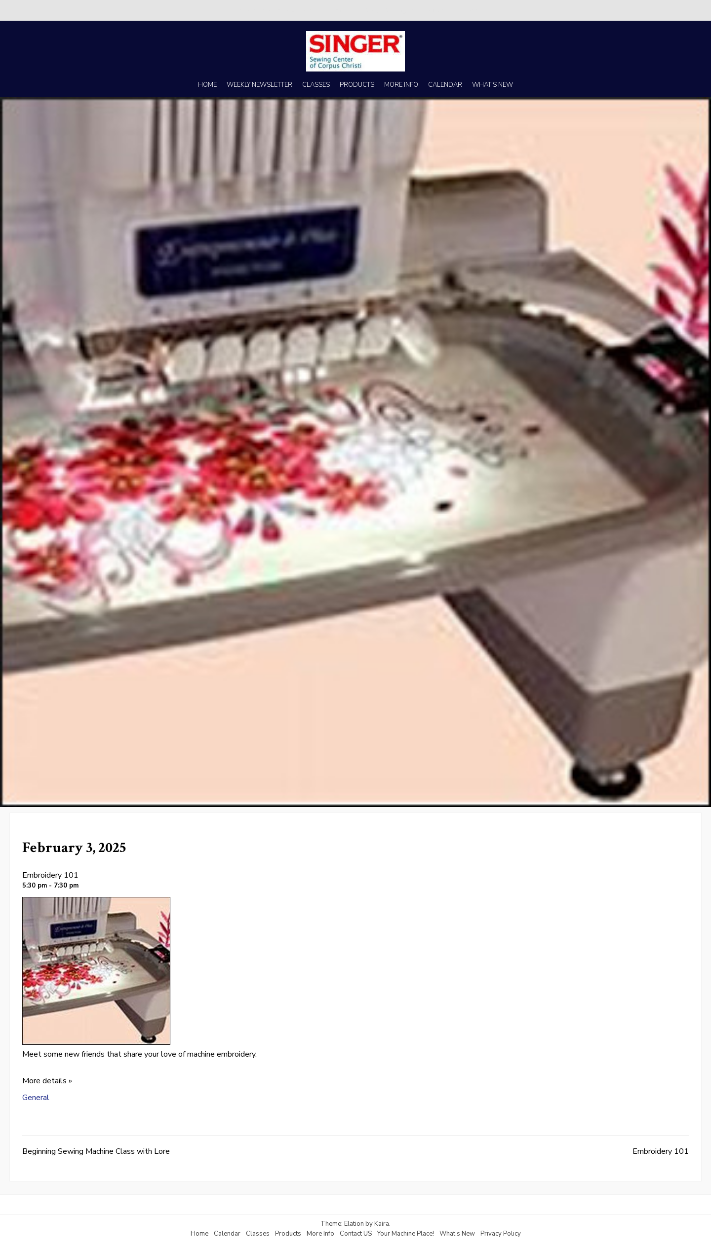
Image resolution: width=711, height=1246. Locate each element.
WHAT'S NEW (492, 84)
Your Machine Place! (405, 1233)
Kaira (381, 1223)
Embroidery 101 (50, 875)
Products (288, 1233)
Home (199, 1233)
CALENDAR (445, 84)
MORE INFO (401, 84)
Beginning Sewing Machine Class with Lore (96, 1151)
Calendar (227, 1233)
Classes (258, 1233)
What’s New (457, 1233)
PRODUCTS (357, 84)
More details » (47, 1080)
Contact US (356, 1233)
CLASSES (316, 84)
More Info (320, 1233)
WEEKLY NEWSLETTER (259, 84)
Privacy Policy (500, 1233)
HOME (207, 84)
